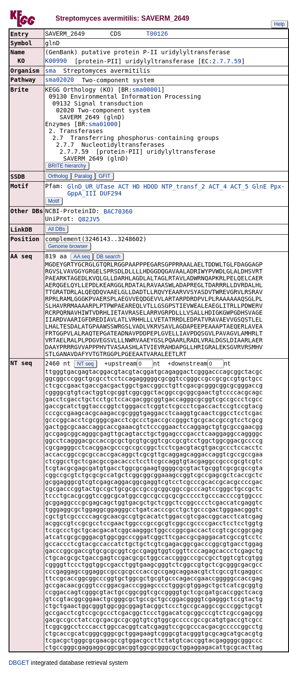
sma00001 (146, 90)
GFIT (104, 177)
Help (279, 24)
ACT (123, 187)
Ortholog (58, 177)
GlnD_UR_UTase (90, 187)
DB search (108, 257)
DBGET (19, 663)
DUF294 (111, 194)
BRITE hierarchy (67, 167)
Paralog (83, 177)
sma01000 (103, 124)
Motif (53, 202)
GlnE (259, 187)
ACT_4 (218, 187)
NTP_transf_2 (183, 187)
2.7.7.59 (226, 62)
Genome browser (68, 247)
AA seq (82, 257)
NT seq (85, 365)
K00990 (56, 61)
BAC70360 (118, 212)
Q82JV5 (89, 220)
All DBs (56, 230)
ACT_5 (240, 187)
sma (50, 71)
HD (136, 187)
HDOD (150, 187)
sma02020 (59, 80)
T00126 (157, 34)
